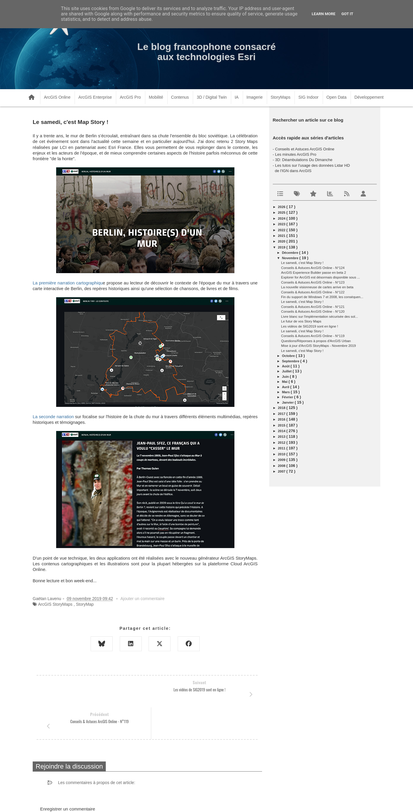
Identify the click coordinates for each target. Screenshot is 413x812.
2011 (282, 448)
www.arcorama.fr (98, 799)
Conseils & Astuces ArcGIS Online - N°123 (313, 282)
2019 (282, 247)
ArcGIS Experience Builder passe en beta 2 (313, 272)
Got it (347, 14)
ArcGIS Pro (130, 97)
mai (285, 381)
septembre (291, 361)
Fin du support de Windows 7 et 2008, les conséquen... (322, 297)
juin (286, 376)
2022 (282, 230)
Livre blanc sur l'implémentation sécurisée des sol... (319, 316)
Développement (369, 97)
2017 (282, 414)
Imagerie (255, 97)
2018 (282, 408)
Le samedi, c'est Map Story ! (302, 263)
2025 (282, 212)
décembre (290, 252)
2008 (282, 466)
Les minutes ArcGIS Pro (295, 154)
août (286, 366)
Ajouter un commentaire (142, 598)
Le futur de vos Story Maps (301, 321)
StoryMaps (281, 97)
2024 (282, 218)
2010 (282, 454)
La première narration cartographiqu (68, 283)
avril (286, 387)
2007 (282, 471)
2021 (282, 235)
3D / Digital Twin (212, 97)
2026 (282, 207)
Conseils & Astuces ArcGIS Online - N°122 (313, 292)
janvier (288, 402)
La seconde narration (53, 416)
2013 (282, 436)
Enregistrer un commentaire (67, 777)
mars (286, 392)
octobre (289, 356)
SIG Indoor (308, 97)
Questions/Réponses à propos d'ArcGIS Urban (316, 341)
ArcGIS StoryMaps (55, 604)
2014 (282, 431)
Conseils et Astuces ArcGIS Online (304, 149)
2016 (282, 419)
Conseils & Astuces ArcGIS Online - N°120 (313, 311)
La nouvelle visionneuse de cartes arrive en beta (317, 287)
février (288, 397)
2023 (282, 224)
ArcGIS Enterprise (95, 97)
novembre (290, 258)
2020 (282, 241)
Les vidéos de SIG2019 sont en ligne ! (309, 326)
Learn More (323, 14)
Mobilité (156, 97)
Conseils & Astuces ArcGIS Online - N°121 (313, 307)
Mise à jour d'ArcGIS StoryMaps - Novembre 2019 (318, 345)
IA (237, 97)
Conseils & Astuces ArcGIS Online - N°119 (313, 336)
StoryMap (85, 604)
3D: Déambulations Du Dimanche (303, 160)
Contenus (180, 97)
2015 (282, 425)
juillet (287, 371)
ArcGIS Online (57, 97)
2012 (282, 442)
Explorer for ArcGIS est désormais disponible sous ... (320, 277)
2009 (282, 460)
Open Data (337, 97)
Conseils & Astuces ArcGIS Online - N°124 (313, 268)
